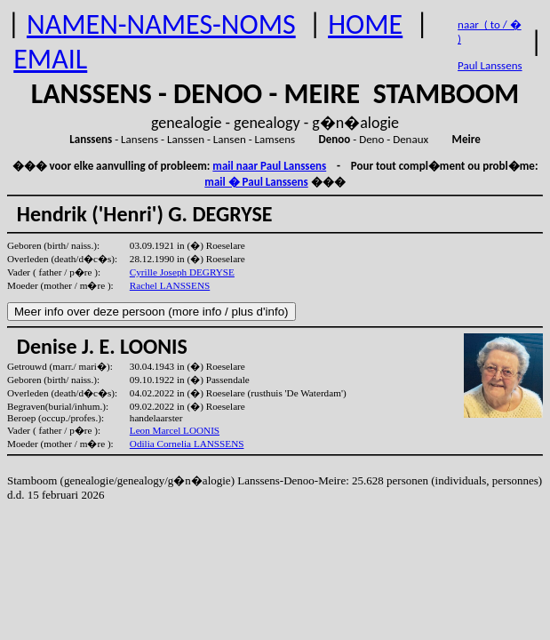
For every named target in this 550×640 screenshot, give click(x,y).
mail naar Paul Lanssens (269, 165)
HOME (365, 24)
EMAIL (50, 59)
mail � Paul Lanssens (255, 181)
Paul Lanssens (490, 65)
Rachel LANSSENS (170, 285)
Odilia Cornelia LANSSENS (187, 443)
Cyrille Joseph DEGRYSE (182, 272)
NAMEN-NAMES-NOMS (161, 24)
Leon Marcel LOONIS (174, 430)
